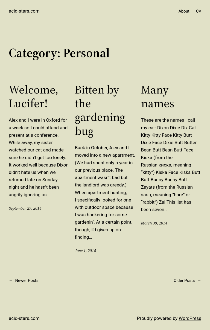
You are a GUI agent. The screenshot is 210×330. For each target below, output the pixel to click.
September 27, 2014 (25, 208)
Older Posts (187, 280)
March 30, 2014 (154, 223)
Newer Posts (23, 280)
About (184, 11)
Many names (157, 96)
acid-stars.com (24, 11)
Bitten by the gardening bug (100, 110)
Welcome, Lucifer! (33, 96)
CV (198, 11)
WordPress (190, 318)
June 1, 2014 (85, 251)
